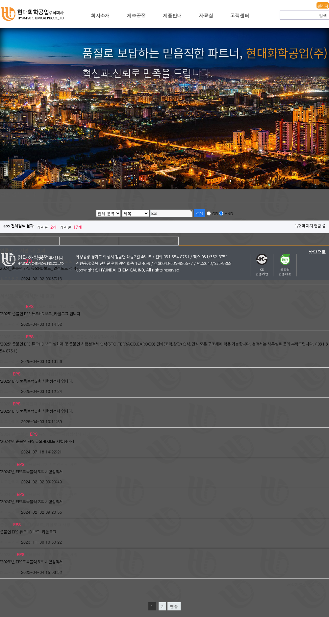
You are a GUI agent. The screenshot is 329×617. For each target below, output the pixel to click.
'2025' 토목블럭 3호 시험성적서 (33, 403)
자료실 (206, 15)
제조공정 (136, 15)
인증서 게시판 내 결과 (22, 250)
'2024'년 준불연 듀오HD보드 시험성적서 (40, 434)
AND (229, 213)
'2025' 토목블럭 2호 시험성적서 (33, 373)
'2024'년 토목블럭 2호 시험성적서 (34, 494)
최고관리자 (10, 278)
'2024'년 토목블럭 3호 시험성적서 (34, 464)
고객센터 (239, 15)
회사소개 (100, 15)
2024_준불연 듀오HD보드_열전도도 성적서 (43, 261)
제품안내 (172, 15)
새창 (91, 261)
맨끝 (174, 606)
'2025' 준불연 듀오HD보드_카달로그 (37, 306)
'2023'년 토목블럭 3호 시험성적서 (34, 554)
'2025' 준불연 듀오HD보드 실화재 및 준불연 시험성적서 (54, 336)
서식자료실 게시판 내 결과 (27, 296)
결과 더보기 (312, 291)
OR (215, 213)
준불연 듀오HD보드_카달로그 (30, 524)
